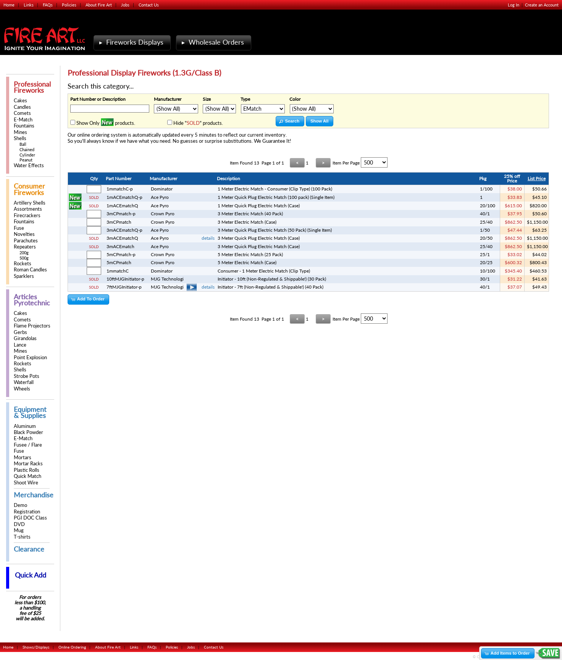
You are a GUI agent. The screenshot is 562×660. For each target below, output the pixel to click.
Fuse (19, 228)
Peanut (25, 159)
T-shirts (22, 537)
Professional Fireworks (32, 87)
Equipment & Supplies (30, 412)
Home (9, 4)
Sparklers (24, 276)
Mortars (22, 457)
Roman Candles (30, 270)
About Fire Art (99, 4)
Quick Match (27, 476)
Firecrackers (27, 215)
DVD (19, 524)
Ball (22, 144)
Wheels (22, 389)
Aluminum (25, 426)
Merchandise (33, 495)
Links (29, 4)
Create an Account (542, 4)
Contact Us (149, 4)
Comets (22, 113)
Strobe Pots (26, 376)
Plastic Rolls (26, 470)
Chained (26, 149)
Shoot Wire (26, 483)
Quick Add (30, 575)
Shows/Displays (36, 647)
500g (24, 257)
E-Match (23, 120)
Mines (20, 132)
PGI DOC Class (30, 518)
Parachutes (26, 241)
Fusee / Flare (28, 445)
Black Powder (28, 432)
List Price (537, 178)
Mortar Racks (28, 463)
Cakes (20, 100)
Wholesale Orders (212, 42)
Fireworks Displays (130, 42)
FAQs (48, 4)
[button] (290, 121)
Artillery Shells (29, 203)
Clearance (29, 549)
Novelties (24, 234)
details (208, 238)
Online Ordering (72, 647)
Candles (22, 107)
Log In (513, 4)
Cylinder (27, 154)
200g (24, 252)
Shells (20, 138)
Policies (69, 4)
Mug (19, 530)
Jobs (125, 4)
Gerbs (20, 332)
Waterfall (24, 382)
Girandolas (25, 338)
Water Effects (29, 165)
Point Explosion (30, 357)
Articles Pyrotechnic (32, 300)
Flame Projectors (32, 326)
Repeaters (25, 247)
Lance (20, 345)
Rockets (22, 263)
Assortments (28, 209)
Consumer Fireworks (29, 189)
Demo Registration (27, 508)
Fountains (24, 126)
